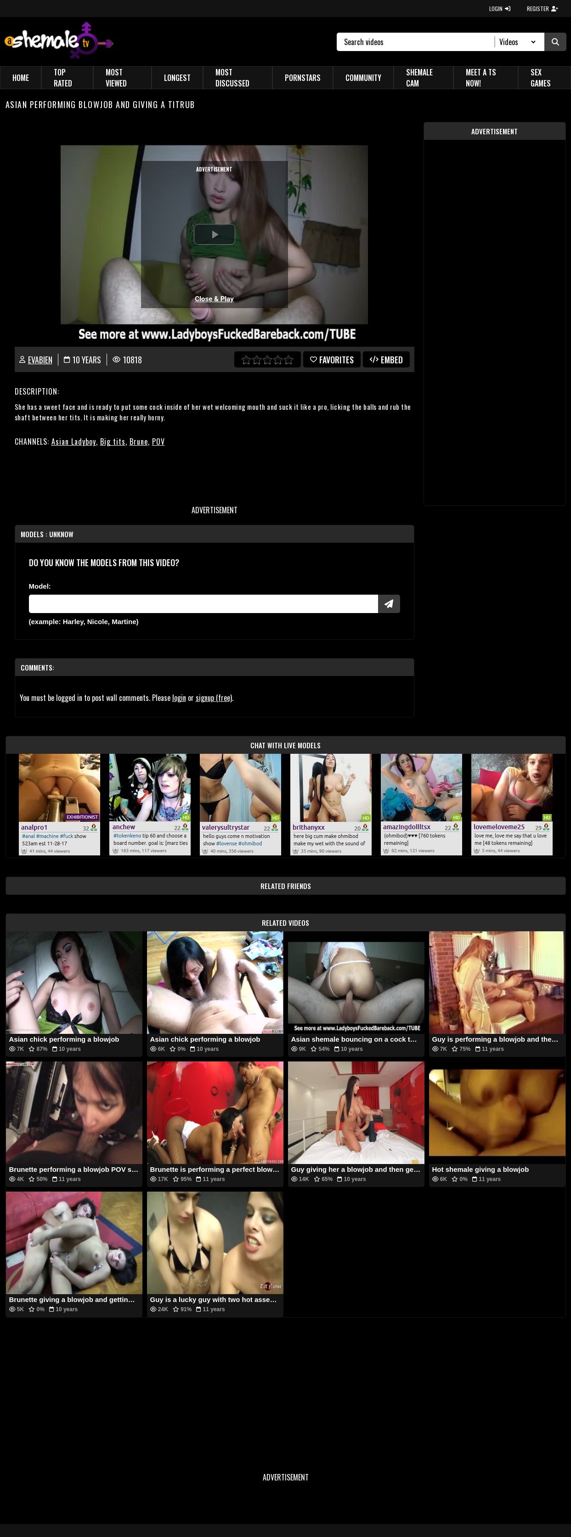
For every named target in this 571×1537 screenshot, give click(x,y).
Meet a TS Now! (481, 78)
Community (363, 77)
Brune (139, 441)
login (179, 697)
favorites (332, 360)
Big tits (112, 441)
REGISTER (542, 8)
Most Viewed (116, 78)
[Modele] (203, 604)
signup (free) (214, 697)
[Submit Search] (555, 42)
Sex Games (541, 78)
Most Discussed (232, 78)
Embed (386, 360)
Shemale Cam (419, 78)
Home (20, 77)
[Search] (419, 41)
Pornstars (303, 77)
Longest (177, 77)
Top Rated (63, 78)
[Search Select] (516, 42)
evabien (40, 360)
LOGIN (499, 8)
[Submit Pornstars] (389, 604)
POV (158, 441)
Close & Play (214, 299)
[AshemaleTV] (59, 42)
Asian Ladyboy (73, 441)
